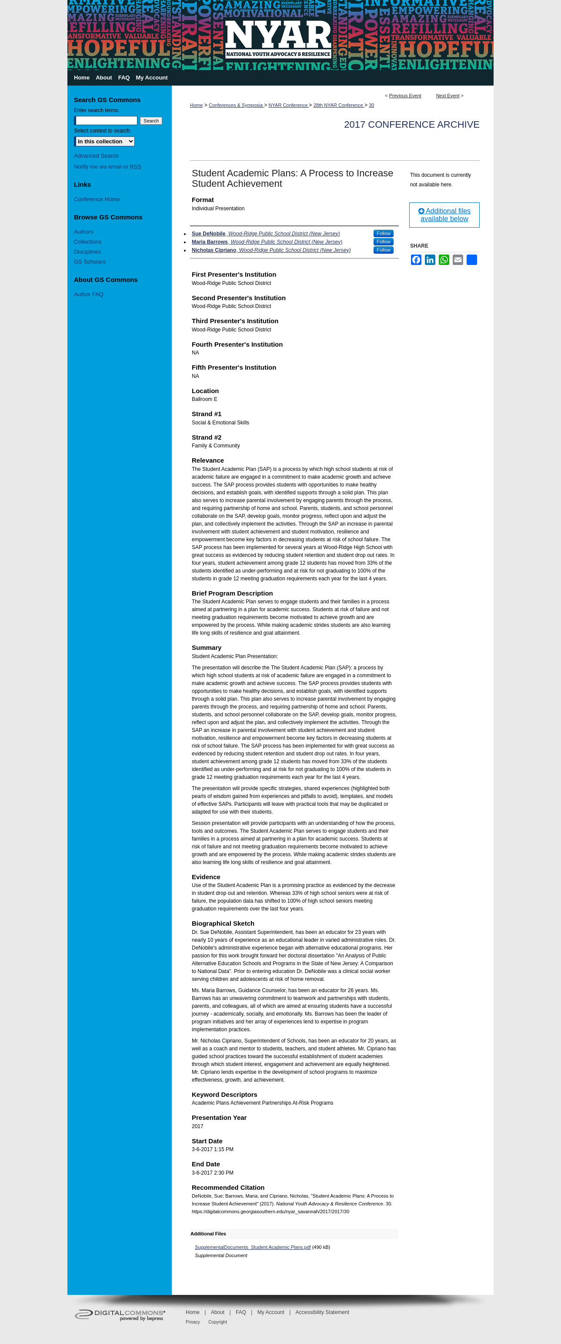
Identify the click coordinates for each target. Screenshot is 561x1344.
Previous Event (405, 95)
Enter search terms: (97, 110)
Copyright (217, 1322)
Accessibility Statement (322, 1312)
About (217, 1312)
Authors (84, 231)
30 (371, 105)
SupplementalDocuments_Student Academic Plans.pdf (253, 1247)
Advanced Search (96, 155)
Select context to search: (102, 131)
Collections (88, 241)
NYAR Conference (289, 105)
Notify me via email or (107, 166)
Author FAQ (89, 294)
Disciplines (87, 251)
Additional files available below (444, 214)
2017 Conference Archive (412, 124)
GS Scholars (90, 261)
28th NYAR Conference (339, 105)
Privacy (193, 1322)
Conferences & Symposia (236, 105)
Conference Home (97, 199)
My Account (270, 1312)
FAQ (241, 1312)
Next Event (448, 95)
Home (196, 105)
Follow (384, 233)
